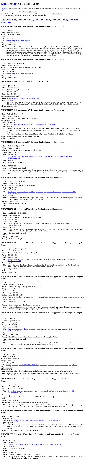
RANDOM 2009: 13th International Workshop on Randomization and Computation (32, 59)
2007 (31, 19)
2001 (65, 19)
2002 (59, 19)
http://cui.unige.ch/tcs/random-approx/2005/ (21, 192)
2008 (25, 19)
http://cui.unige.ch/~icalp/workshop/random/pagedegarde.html (58, 365)
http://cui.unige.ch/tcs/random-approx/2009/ (19, 74)
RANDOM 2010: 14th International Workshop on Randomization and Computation (32, 26)
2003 (53, 19)
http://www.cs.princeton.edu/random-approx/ (21, 259)
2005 (42, 19)
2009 (19, 19)
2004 (48, 19)
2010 (14, 19)
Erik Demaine (10, 3)
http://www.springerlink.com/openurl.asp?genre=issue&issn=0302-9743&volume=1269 (35, 444)
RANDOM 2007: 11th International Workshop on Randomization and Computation (32, 110)
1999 (76, 19)
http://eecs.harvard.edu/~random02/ (19, 297)
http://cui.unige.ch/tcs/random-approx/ (18, 41)
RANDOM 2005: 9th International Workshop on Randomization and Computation (32, 177)
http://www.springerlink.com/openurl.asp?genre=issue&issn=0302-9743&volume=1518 (33, 420)
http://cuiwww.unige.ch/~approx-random (20, 391)
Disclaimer (4, 8)
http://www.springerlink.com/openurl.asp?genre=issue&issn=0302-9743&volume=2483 (57, 297)
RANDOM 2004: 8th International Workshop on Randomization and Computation (32, 209)
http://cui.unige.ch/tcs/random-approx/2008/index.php (23, 98)
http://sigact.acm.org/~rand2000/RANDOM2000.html (22, 365)
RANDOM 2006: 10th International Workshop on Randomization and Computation (32, 142)
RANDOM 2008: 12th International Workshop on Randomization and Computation (32, 82)
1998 (3, 22)
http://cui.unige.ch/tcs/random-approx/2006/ (21, 156)
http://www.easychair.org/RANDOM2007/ (44, 124)
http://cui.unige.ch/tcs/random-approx (19, 329)
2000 (70, 19)
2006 (36, 19)
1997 (8, 22)
